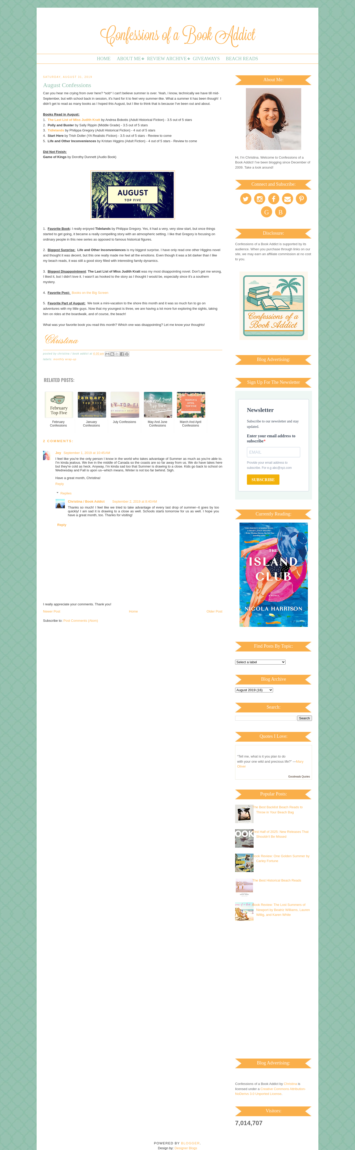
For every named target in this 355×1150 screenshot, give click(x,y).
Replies (65, 493)
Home (104, 58)
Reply (59, 484)
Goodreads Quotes (299, 776)
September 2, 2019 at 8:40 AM (134, 501)
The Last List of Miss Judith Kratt (74, 120)
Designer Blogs (185, 1148)
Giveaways (206, 58)
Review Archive (167, 58)
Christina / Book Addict (86, 501)
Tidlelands (56, 130)
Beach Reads (242, 58)
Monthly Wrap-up (64, 359)
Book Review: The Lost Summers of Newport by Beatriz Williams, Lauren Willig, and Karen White (281, 910)
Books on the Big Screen (90, 293)
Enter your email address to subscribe (271, 438)
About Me (129, 58)
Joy (58, 453)
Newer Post (51, 611)
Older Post (214, 611)
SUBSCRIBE (263, 480)
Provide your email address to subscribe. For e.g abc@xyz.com (269, 465)
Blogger (190, 1143)
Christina (290, 1084)
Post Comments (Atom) (81, 621)
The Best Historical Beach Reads (276, 880)
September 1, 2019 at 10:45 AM (87, 453)
